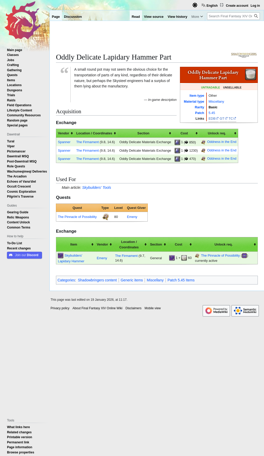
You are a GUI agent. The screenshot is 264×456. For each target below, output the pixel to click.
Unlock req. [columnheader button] (217, 133)
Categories (66, 280)
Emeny (132, 216)
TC (230, 118)
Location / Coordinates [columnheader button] (94, 133)
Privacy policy (60, 308)
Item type (196, 95)
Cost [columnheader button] (184, 133)
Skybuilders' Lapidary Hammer (71, 258)
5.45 (212, 112)
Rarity (199, 107)
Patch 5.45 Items (181, 280)
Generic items (132, 280)
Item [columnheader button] (73, 244)
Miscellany (216, 101)
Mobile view (153, 308)
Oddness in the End (221, 141)
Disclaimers (134, 308)
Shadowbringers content (97, 280)
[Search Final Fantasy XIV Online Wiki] (233, 16)
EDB (212, 118)
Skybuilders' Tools (96, 187)
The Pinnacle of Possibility (77, 216)
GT (222, 118)
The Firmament (87, 142)
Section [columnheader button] (143, 133)
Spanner (64, 142)
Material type (194, 101)
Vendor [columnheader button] (63, 133)
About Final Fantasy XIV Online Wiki (97, 308)
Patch (199, 112)
